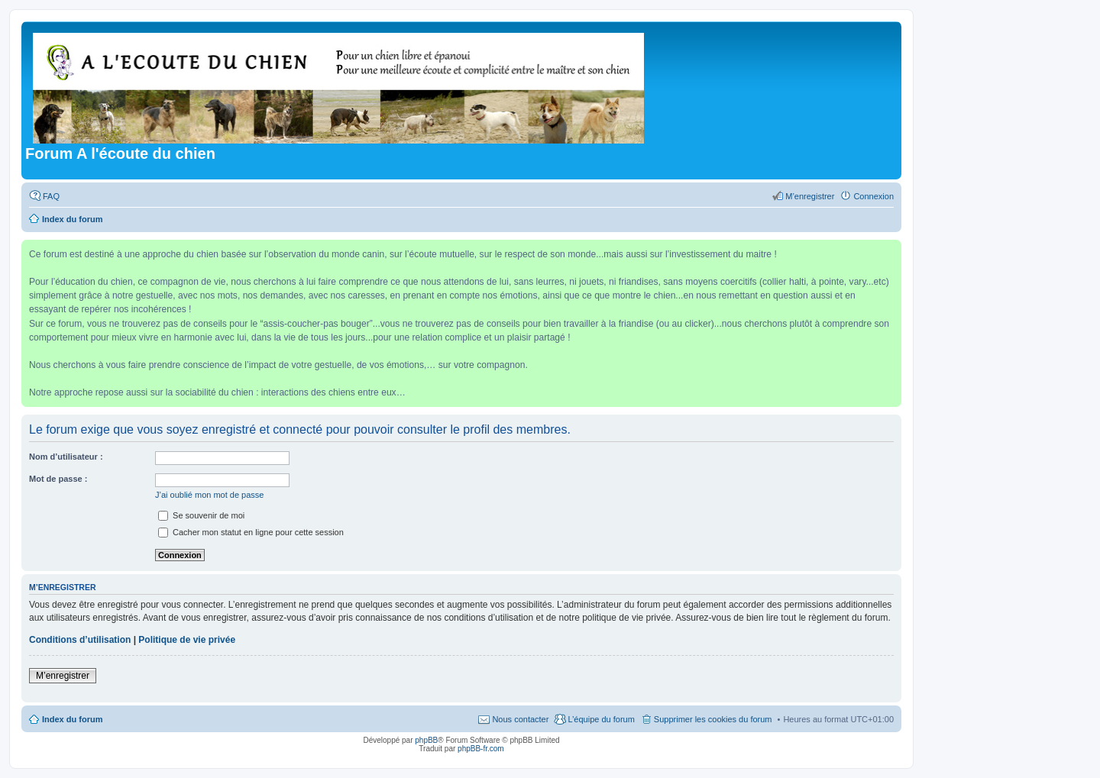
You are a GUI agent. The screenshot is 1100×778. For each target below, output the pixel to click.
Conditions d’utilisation (80, 639)
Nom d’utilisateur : (66, 456)
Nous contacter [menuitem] (520, 719)
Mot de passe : (58, 478)
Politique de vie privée (186, 639)
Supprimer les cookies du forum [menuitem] (713, 719)
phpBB (426, 740)
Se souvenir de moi (201, 515)
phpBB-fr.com (481, 748)
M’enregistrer (62, 675)
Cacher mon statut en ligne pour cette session (251, 532)
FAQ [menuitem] (51, 196)
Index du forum (72, 719)
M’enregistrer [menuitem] (809, 196)
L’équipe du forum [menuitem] (601, 719)
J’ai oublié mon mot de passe (209, 494)
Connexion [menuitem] (873, 196)
